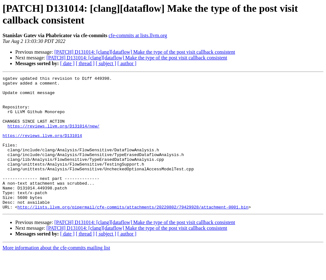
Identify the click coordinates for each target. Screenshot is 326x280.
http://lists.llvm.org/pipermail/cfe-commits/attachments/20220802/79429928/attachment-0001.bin (133, 233)
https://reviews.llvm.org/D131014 (42, 148)
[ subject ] (106, 63)
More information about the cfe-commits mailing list (56, 274)
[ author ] (127, 63)
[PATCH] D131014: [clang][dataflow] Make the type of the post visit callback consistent (144, 52)
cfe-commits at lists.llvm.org (138, 35)
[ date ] (67, 63)
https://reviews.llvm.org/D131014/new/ (54, 136)
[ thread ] (85, 63)
